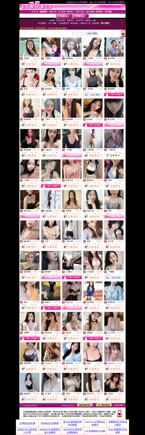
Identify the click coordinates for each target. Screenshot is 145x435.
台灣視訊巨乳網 (27, 423)
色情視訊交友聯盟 (50, 423)
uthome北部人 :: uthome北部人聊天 (49, 405)
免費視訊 (36, 58)
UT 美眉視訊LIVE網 (95, 431)
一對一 (121, 150)
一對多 (58, 58)
